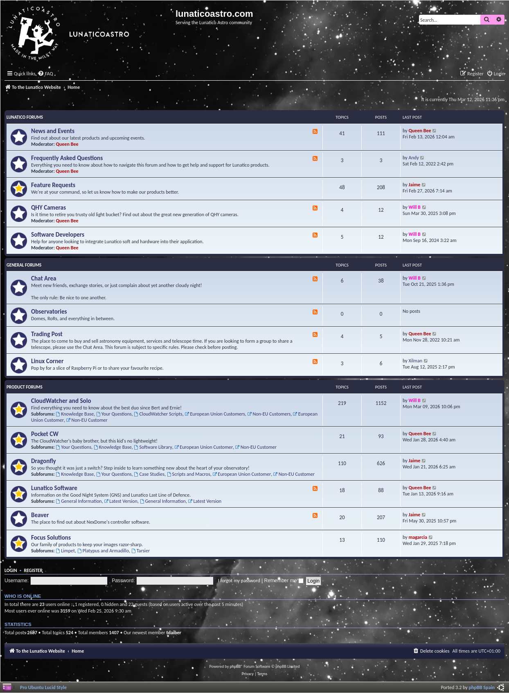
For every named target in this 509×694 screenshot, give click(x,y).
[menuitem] (45, 73)
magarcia (418, 537)
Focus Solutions (51, 537)
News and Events (52, 131)
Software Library (153, 447)
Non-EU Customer (87, 420)
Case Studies (149, 474)
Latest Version (120, 501)
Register (33, 570)
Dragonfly (43, 461)
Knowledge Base (75, 414)
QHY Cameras (48, 207)
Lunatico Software (54, 488)
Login (11, 570)
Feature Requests (53, 185)
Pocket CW (45, 434)
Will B (415, 207)
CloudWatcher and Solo (61, 401)
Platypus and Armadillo (103, 550)
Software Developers (57, 234)
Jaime (415, 184)
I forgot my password (239, 580)
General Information (78, 501)
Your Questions (114, 414)
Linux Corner (47, 361)
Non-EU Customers (269, 414)
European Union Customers (215, 414)
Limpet (65, 550)
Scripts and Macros (188, 474)
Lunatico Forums (25, 117)
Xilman (416, 360)
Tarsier (140, 550)
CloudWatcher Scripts (158, 414)
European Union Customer (203, 447)
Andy (414, 157)
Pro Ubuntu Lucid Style (43, 687)
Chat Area (43, 278)
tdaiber (173, 632)
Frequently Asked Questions (67, 158)
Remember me (284, 580)
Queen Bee (67, 144)
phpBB (235, 666)
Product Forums (25, 387)
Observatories (49, 311)
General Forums (24, 265)
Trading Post (47, 334)
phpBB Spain (482, 687)
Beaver (40, 515)
